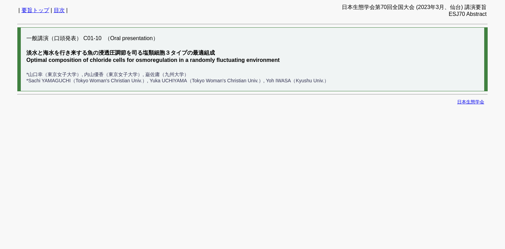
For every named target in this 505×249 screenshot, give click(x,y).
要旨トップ (35, 10)
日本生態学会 (470, 101)
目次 (59, 10)
